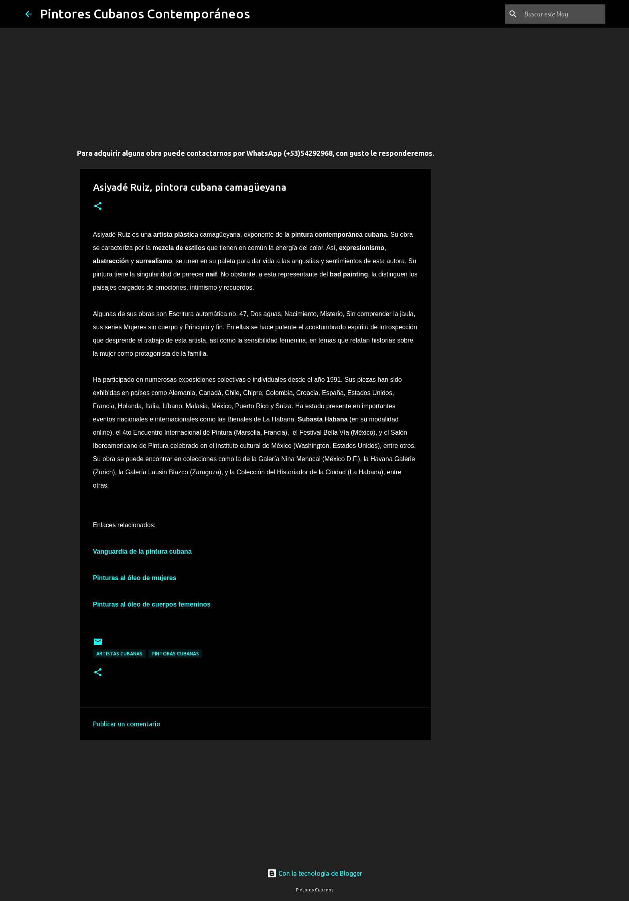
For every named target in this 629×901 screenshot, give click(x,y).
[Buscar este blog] (563, 14)
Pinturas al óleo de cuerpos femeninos (152, 604)
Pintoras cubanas (175, 653)
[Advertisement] (255, 84)
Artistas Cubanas (119, 653)
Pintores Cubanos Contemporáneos (145, 13)
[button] (98, 206)
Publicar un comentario (126, 724)
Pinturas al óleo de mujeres (135, 577)
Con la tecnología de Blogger (314, 873)
